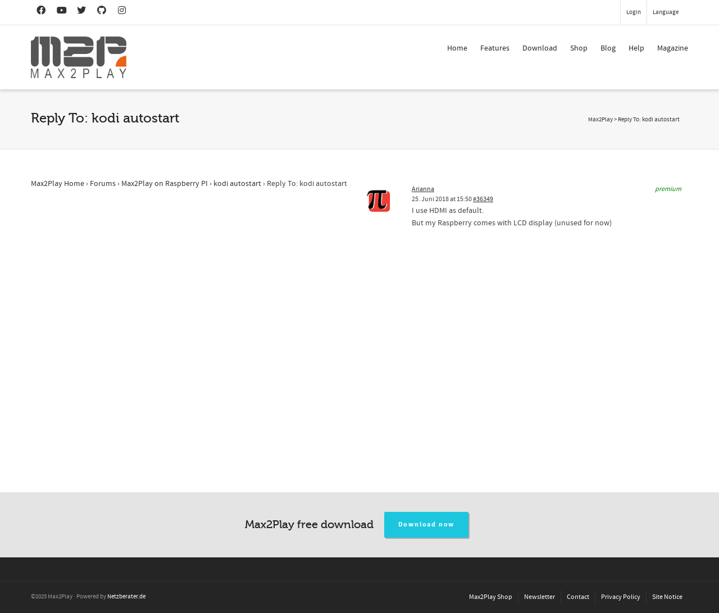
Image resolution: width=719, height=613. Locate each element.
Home (457, 48)
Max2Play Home (57, 184)
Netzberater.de (126, 597)
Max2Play (600, 120)
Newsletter (539, 597)
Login (633, 12)
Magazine (672, 48)
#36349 (483, 199)
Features (494, 48)
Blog (608, 48)
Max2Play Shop (490, 597)
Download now (426, 524)
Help (636, 48)
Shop (579, 48)
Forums (103, 184)
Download (539, 48)
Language (666, 12)
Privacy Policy (620, 597)
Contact (578, 597)
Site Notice (667, 597)
